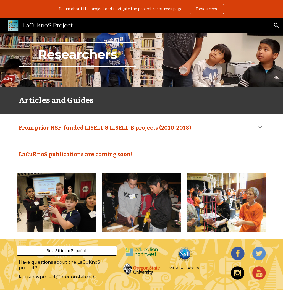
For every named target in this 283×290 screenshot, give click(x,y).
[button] (276, 25)
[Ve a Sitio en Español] (67, 250)
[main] (77, 60)
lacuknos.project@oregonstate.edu (58, 276)
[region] (141, 9)
